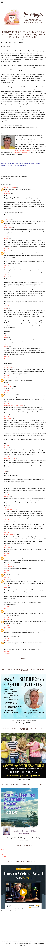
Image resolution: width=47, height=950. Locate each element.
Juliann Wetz (7, 628)
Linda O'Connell (8, 386)
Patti (5, 308)
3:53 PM (6, 607)
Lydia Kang (7, 547)
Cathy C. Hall (7, 268)
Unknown (7, 219)
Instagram (4, 852)
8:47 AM (6, 532)
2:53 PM (6, 384)
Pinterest (3, 856)
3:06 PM (6, 577)
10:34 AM (6, 225)
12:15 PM (6, 306)
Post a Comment (5, 653)
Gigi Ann (6, 276)
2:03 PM (6, 376)
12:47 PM (6, 357)
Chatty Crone (8, 367)
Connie (6, 346)
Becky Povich (6, 176)
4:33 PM (6, 403)
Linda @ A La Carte (9, 458)
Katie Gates (7, 418)
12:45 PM (6, 344)
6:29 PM (6, 446)
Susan (6, 448)
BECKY (6, 393)
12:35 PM (6, 335)
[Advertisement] (23, 926)
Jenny (5, 587)
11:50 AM (6, 249)
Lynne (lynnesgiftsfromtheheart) (13, 405)
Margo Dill (7, 193)
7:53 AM (6, 638)
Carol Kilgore (8, 566)
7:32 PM (6, 626)
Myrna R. (6, 496)
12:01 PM (6, 266)
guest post (24, 176)
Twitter (3, 854)
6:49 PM (6, 571)
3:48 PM (6, 390)
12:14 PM (6, 274)
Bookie (6, 238)
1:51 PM (6, 554)
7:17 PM (6, 494)
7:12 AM (6, 585)
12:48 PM (6, 365)
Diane (6, 359)
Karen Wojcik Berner (10, 187)
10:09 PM (6, 507)
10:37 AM (6, 545)
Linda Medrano (8, 522)
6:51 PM (6, 469)
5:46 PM (6, 416)
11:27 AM (6, 236)
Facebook (3, 850)
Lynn (5, 338)
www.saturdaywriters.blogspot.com (24, 150)
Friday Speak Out (15, 176)
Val (5, 471)
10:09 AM (6, 217)
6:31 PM (6, 564)
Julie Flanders (8, 227)
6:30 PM (6, 456)
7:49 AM (6, 191)
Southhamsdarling (9, 509)
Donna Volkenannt (9, 378)
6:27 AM (6, 651)
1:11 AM (6, 520)
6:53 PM (6, 617)
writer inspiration (6, 178)
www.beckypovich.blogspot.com (22, 152)
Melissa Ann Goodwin (10, 535)
